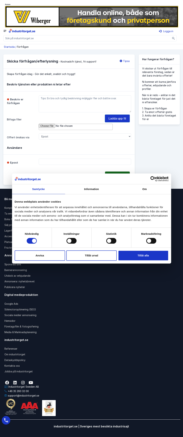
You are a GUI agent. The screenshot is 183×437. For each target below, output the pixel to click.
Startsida (9, 46)
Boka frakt (10, 219)
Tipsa (125, 61)
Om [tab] (144, 189)
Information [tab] (91, 189)
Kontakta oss (12, 365)
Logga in (166, 31)
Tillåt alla (143, 255)
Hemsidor (9, 320)
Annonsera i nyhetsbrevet (19, 281)
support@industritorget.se (21, 395)
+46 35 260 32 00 (16, 391)
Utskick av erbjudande (17, 275)
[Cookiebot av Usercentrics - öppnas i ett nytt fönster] (153, 178)
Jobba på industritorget (18, 371)
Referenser (10, 348)
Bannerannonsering (15, 270)
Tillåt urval (91, 255)
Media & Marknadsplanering (20, 332)
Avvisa (40, 255)
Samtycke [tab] (38, 189)
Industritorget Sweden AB (21, 386)
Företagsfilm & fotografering (21, 326)
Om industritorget (14, 354)
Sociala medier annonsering (20, 315)
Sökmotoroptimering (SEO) (20, 309)
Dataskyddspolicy (14, 360)
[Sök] (174, 38)
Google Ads (11, 303)
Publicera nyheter (14, 287)
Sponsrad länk (12, 264)
